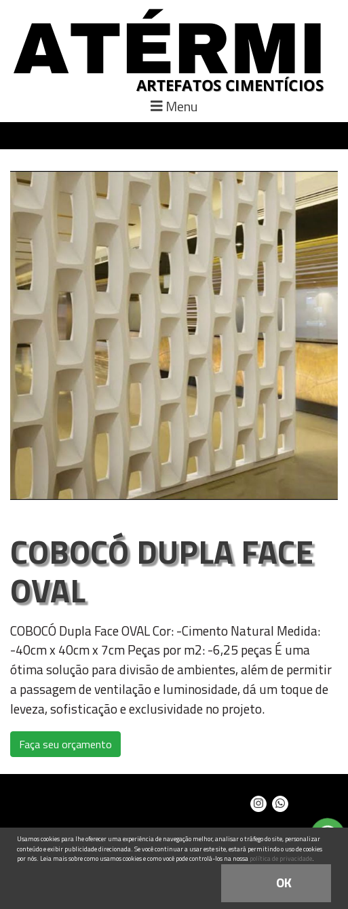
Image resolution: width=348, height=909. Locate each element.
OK (284, 882)
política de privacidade (281, 858)
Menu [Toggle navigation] (174, 106)
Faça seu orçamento (65, 744)
